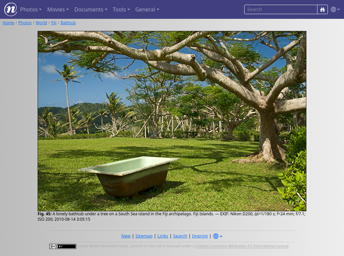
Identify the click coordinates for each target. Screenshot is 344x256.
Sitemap (144, 236)
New (126, 236)
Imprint (200, 236)
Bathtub (68, 23)
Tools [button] (119, 9)
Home (8, 23)
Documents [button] (88, 9)
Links (163, 236)
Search (180, 236)
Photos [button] (29, 9)
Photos (25, 23)
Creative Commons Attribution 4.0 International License (242, 246)
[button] (334, 9)
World (41, 23)
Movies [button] (56, 9)
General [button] (145, 9)
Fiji (53, 23)
